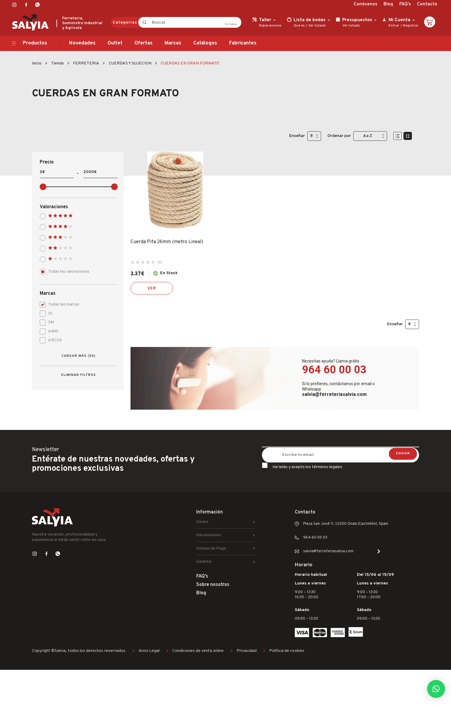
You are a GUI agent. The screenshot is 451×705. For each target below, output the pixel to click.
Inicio (37, 63)
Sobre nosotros (212, 585)
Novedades (82, 43)
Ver (151, 288)
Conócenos (365, 4)
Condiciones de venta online (198, 650)
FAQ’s (405, 4)
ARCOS (53, 339)
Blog (388, 4)
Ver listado (317, 26)
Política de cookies (286, 650)
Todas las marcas (62, 304)
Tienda (57, 63)
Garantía (203, 561)
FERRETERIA (86, 63)
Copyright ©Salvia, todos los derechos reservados (78, 650)
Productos (35, 43)
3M (49, 321)
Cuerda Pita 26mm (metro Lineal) (167, 242)
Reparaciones (270, 26)
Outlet (115, 43)
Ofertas (143, 43)
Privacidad (247, 650)
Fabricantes (243, 43)
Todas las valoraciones (66, 271)
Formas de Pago (211, 548)
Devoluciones (208, 535)
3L (48, 313)
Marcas (173, 43)
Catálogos (205, 43)
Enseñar (297, 135)
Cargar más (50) (79, 356)
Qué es (299, 26)
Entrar (394, 26)
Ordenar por (339, 135)
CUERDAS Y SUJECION (130, 63)
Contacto (427, 4)
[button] (436, 689)
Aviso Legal (149, 650)
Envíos (202, 521)
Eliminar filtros (78, 375)
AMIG (51, 330)
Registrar (410, 26)
